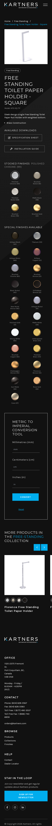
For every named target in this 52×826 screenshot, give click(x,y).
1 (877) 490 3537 (22, 710)
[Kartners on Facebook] (7, 807)
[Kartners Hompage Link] (21, 5)
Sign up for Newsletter (26, 796)
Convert (25, 497)
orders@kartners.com (15, 723)
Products (9, 737)
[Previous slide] (37, 547)
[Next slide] (44, 547)
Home (7, 21)
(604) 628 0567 (19, 703)
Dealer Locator (11, 763)
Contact (8, 760)
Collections (10, 740)
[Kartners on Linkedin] (23, 807)
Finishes (8, 744)
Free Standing (21, 21)
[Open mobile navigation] (45, 5)
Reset (21, 509)
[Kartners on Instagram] (15, 807)
